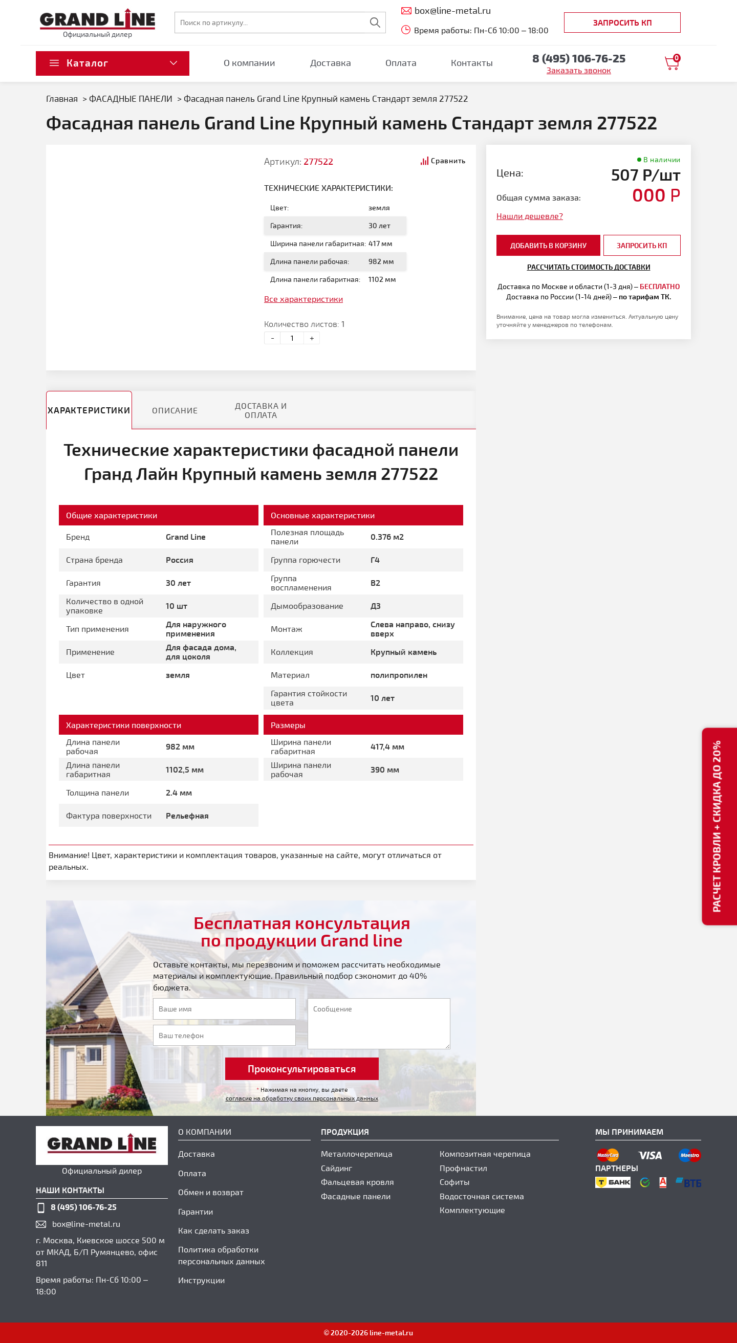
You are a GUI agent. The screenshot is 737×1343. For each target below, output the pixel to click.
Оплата (401, 62)
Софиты (455, 1181)
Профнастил (463, 1168)
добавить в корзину (548, 245)
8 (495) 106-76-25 (84, 1207)
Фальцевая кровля (357, 1181)
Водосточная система (482, 1196)
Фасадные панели (356, 1196)
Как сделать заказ (213, 1230)
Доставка (330, 62)
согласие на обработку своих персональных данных (302, 1098)
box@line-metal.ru (86, 1223)
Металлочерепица (357, 1153)
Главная (62, 98)
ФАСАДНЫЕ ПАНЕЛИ (132, 98)
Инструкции (201, 1280)
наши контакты (70, 1190)
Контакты (472, 62)
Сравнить (448, 160)
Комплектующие (472, 1210)
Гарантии (195, 1211)
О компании (249, 62)
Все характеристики (303, 298)
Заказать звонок (579, 70)
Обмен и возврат (211, 1192)
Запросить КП (622, 22)
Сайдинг (336, 1168)
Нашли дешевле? (529, 216)
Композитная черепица (485, 1153)
